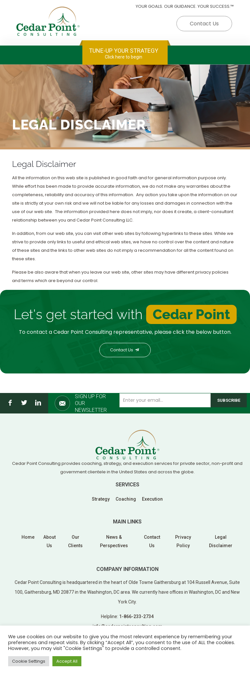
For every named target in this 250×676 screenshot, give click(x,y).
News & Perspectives (114, 541)
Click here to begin (123, 57)
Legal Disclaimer (220, 541)
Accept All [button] (66, 661)
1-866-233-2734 (136, 616)
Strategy (101, 499)
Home (28, 537)
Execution (152, 499)
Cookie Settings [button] (28, 661)
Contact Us (204, 23)
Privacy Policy (183, 541)
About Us (49, 541)
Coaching (126, 499)
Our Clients (75, 541)
